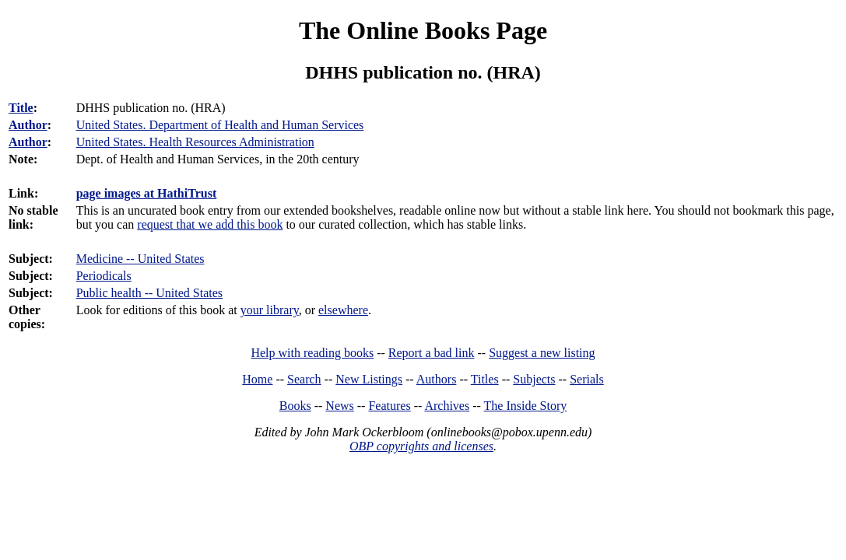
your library (269, 310)
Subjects (534, 379)
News (339, 405)
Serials (587, 379)
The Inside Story (525, 405)
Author (28, 124)
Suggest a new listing (542, 352)
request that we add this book (210, 224)
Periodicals (104, 275)
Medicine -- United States (140, 258)
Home (257, 379)
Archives (446, 405)
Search (304, 379)
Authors (436, 379)
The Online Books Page (423, 30)
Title (21, 107)
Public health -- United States (149, 292)
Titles (485, 379)
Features (389, 405)
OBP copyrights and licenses (421, 446)
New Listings (368, 379)
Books (295, 405)
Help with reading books (312, 352)
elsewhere (343, 310)
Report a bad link (431, 352)
